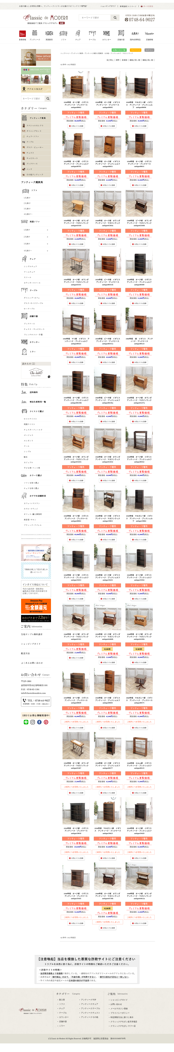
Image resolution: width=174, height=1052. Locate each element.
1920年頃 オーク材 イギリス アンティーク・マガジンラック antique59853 (108, 518)
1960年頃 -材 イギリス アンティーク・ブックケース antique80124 (139, 341)
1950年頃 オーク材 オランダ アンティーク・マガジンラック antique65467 (77, 765)
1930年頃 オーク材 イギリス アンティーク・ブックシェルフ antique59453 (77, 577)
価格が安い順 (135, 60)
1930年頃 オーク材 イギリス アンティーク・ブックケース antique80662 (77, 104)
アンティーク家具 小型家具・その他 (97, 53)
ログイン (149, 50)
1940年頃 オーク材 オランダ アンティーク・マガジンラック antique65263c (77, 459)
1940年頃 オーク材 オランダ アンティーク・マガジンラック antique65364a (108, 223)
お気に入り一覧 (119, 50)
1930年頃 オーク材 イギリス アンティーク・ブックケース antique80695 (108, 104)
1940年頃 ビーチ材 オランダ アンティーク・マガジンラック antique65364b (140, 223)
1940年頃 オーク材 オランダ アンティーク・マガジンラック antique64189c (140, 636)
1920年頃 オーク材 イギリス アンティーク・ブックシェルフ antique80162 (140, 459)
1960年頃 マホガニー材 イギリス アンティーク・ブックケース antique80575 (140, 700)
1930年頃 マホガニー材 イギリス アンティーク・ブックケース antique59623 (108, 830)
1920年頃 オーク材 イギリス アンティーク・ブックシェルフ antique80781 (77, 163)
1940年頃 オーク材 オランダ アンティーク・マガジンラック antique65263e (108, 459)
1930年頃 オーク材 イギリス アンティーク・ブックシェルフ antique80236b (77, 400)
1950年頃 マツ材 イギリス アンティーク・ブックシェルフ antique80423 (76, 341)
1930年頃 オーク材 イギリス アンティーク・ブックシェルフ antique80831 (108, 163)
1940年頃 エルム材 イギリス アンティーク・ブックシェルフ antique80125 (140, 765)
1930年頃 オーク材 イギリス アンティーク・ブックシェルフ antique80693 (108, 700)
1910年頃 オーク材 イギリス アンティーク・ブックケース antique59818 (77, 830)
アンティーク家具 (77, 53)
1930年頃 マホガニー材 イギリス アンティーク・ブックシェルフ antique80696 (139, 104)
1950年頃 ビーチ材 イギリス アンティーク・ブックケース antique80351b (108, 282)
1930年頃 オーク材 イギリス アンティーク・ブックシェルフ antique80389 (140, 282)
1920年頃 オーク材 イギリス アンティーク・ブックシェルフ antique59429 (140, 830)
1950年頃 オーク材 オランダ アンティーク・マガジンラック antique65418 (77, 223)
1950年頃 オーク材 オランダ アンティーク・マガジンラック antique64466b (108, 636)
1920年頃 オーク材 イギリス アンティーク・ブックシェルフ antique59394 (140, 577)
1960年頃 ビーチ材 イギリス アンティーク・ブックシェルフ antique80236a (108, 400)
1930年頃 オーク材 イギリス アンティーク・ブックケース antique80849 (77, 700)
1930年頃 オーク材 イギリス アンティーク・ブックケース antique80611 (140, 163)
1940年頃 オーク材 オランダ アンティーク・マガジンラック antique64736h (108, 896)
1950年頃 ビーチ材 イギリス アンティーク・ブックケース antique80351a (108, 341)
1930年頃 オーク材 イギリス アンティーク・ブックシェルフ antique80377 (108, 765)
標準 (117, 60)
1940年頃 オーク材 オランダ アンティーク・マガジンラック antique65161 (77, 636)
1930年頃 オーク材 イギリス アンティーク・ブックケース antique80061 (77, 518)
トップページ (64, 53)
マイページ (135, 50)
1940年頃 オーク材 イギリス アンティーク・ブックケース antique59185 (77, 896)
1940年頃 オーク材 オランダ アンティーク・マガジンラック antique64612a (140, 896)
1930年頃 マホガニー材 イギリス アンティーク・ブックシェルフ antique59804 (139, 518)
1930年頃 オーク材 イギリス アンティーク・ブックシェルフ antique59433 (108, 577)
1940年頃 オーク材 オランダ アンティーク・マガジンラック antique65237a (140, 400)
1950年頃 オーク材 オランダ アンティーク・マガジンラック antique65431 (77, 282)
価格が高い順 (147, 60)
